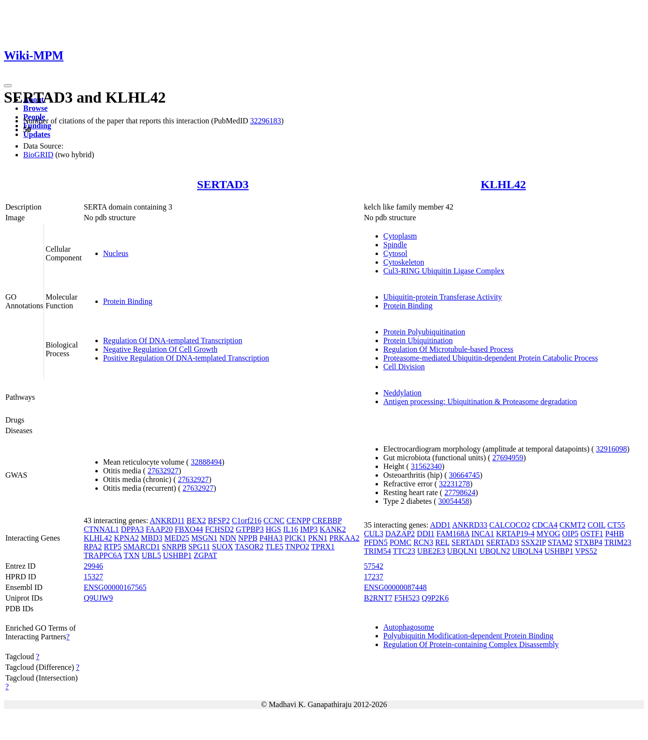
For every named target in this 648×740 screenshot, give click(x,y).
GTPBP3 (250, 529)
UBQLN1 (462, 551)
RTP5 (112, 547)
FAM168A (453, 533)
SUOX (222, 547)
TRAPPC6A (103, 555)
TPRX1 (323, 547)
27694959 (507, 457)
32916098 (611, 449)
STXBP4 (588, 542)
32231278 (454, 484)
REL (442, 542)
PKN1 (318, 538)
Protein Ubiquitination (418, 340)
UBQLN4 (527, 551)
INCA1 (482, 533)
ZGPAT (205, 555)
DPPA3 (132, 529)
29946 (93, 566)
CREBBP (327, 520)
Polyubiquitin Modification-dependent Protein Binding (468, 636)
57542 (373, 566)
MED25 (177, 538)
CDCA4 (545, 525)
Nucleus (115, 253)
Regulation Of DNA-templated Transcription (172, 340)
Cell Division (404, 366)
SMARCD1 (141, 547)
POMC (400, 542)
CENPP (298, 520)
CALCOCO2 (509, 525)
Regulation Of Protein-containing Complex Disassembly (471, 644)
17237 (373, 577)
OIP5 (570, 533)
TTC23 (404, 551)
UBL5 (151, 555)
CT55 (616, 525)
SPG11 (199, 547)
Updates (36, 134)
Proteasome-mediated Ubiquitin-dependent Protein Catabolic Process (490, 358)
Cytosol (395, 253)
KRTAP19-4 (515, 533)
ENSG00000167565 (115, 587)
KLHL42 (503, 184)
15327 (93, 577)
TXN (132, 555)
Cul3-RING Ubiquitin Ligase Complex (443, 271)
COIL (596, 525)
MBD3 (151, 538)
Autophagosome (408, 627)
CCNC (274, 520)
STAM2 (560, 542)
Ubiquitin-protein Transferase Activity (442, 297)
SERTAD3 (223, 184)
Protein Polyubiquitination (424, 332)
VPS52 (586, 551)
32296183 (265, 121)
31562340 (426, 466)
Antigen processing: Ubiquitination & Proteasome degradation (480, 401)
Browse (35, 108)
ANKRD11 (167, 520)
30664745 (464, 475)
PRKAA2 (345, 538)
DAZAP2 (400, 533)
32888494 (206, 462)
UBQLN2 (495, 551)
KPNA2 (126, 538)
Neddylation (402, 393)
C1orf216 (246, 520)
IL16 (290, 529)
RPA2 (93, 547)
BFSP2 (219, 520)
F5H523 (407, 598)
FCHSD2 (219, 529)
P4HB (614, 533)
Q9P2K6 (435, 598)
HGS (273, 529)
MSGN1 (204, 538)
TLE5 (274, 547)
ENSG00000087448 (395, 587)
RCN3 (423, 542)
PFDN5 (376, 542)
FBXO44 (189, 529)
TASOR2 (249, 547)
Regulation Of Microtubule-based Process (448, 349)
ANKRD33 (469, 525)
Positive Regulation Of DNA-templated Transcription (186, 358)
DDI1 (425, 533)
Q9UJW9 (98, 598)
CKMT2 (572, 525)
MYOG (548, 533)
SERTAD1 (468, 542)
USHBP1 (177, 555)
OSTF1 (591, 533)
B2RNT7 (378, 598)
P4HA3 (271, 538)
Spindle (395, 245)
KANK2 (333, 529)
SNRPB (174, 547)
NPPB (247, 538)
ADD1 (440, 525)
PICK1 (295, 538)
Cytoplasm (400, 236)
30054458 (453, 501)
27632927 (163, 471)
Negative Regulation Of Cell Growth (160, 349)
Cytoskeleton (403, 262)
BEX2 (196, 520)
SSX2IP (533, 542)
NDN (227, 538)
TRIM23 (617, 542)
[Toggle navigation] (8, 85)
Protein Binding (127, 301)
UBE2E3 (431, 551)
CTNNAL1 (101, 529)
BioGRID (38, 155)
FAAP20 (159, 529)
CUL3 (373, 533)
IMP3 (308, 529)
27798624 (459, 492)
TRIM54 (377, 551)
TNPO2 (297, 547)
